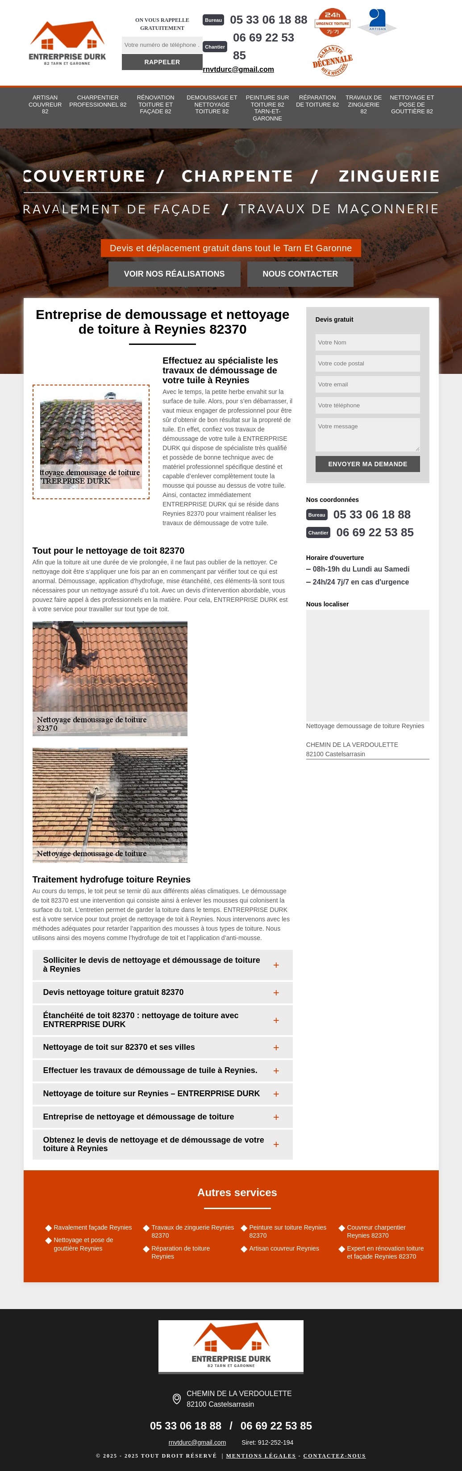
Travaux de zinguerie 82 (363, 104)
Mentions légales (261, 1456)
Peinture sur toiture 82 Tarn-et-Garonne (267, 108)
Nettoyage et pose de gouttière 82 (412, 104)
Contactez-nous (334, 1456)
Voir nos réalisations (174, 273)
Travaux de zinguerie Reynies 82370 (193, 1231)
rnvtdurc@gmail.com (238, 69)
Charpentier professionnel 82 (97, 101)
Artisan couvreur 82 (45, 104)
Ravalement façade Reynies (93, 1227)
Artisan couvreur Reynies (284, 1248)
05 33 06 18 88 (269, 19)
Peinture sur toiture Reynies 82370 (288, 1231)
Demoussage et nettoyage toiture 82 (212, 104)
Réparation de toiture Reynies (181, 1252)
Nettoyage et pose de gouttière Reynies (83, 1243)
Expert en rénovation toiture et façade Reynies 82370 (385, 1252)
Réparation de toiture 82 (317, 101)
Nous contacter (300, 273)
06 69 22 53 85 (263, 46)
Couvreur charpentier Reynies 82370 (376, 1231)
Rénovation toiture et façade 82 (156, 104)
